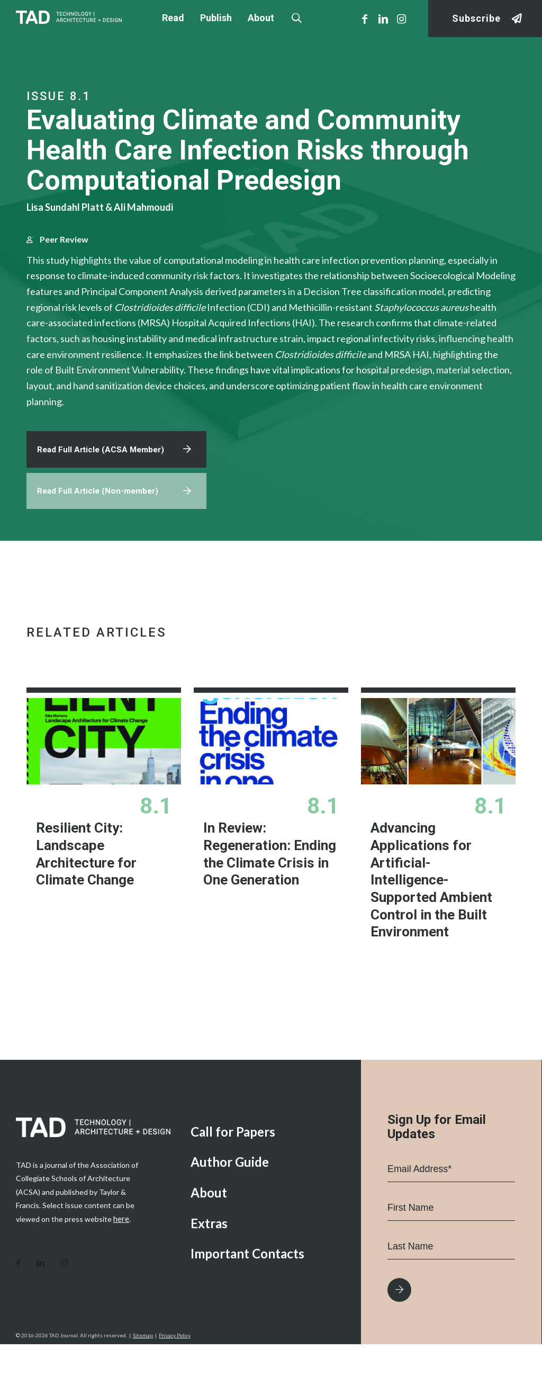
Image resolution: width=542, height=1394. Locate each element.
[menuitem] (268, 1181)
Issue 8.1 (58, 96)
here (121, 1267)
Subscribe (476, 18)
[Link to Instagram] (402, 18)
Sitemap (143, 1385)
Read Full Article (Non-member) (100, 541)
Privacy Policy (175, 1385)
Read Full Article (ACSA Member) (103, 498)
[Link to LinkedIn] (383, 18)
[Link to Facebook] (365, 18)
